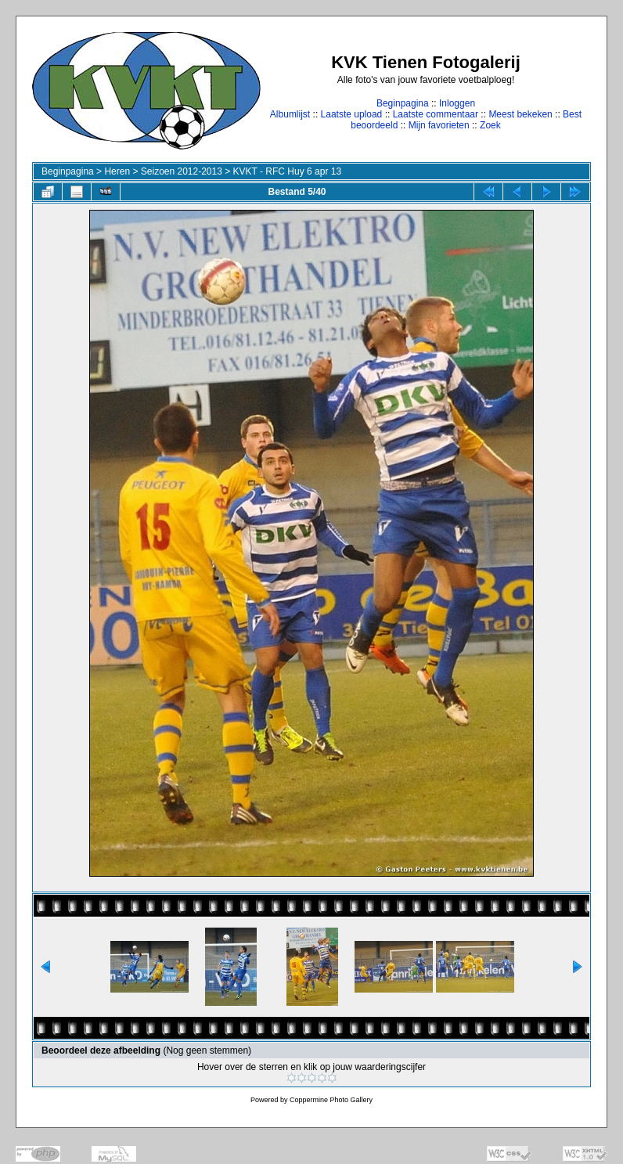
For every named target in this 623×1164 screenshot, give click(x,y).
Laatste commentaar (435, 114)
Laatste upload (352, 114)
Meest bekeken (520, 114)
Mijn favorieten (439, 125)
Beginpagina (402, 103)
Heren (117, 171)
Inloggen (457, 103)
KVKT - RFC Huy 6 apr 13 (287, 171)
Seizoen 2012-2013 (181, 171)
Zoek (490, 125)
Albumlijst (290, 114)
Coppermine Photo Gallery (331, 1100)
